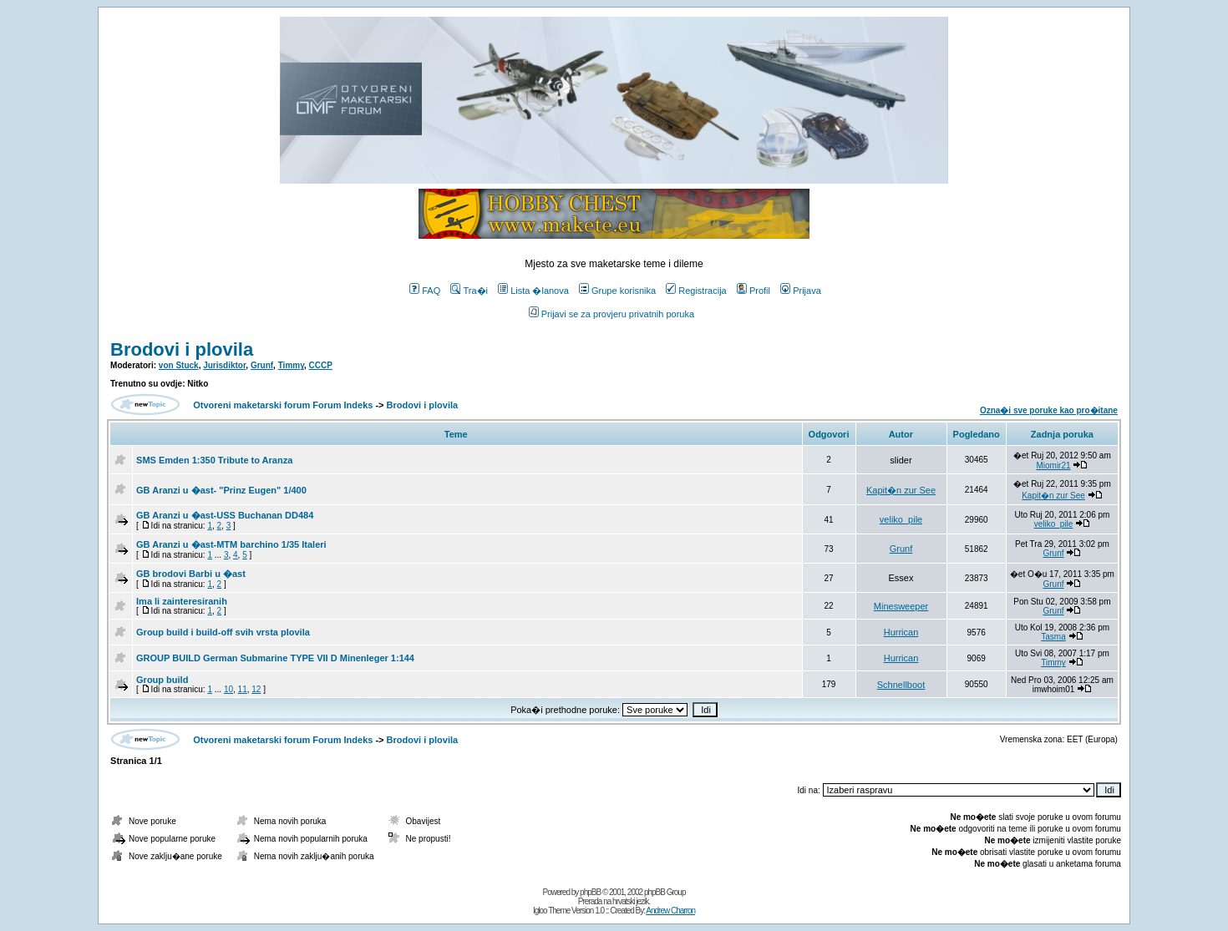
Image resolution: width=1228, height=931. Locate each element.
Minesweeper (901, 606)
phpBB (590, 892)
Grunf (262, 365)
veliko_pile (901, 519)
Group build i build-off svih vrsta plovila (223, 632)
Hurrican (901, 632)
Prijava (800, 291)
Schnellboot (901, 685)
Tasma (1053, 636)
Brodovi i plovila (181, 349)
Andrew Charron (670, 910)
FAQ (424, 291)
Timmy (291, 365)
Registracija (696, 291)
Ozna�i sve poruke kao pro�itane (1049, 410)
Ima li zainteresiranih (181, 601)
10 (228, 689)
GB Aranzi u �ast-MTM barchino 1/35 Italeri (231, 544)
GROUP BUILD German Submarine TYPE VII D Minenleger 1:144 (275, 658)
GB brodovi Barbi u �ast (191, 574)
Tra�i (469, 291)
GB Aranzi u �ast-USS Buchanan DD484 (224, 515)
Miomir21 (1053, 465)
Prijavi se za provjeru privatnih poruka (611, 314)
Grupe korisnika (617, 291)
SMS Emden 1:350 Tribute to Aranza (214, 460)
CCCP (320, 365)
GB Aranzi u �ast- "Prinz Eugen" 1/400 (221, 490)
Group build (162, 680)
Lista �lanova (533, 291)
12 (256, 689)
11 (242, 689)
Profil (753, 291)
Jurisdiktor (224, 365)
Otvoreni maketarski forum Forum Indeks (283, 405)
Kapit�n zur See (901, 490)
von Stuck (179, 365)
